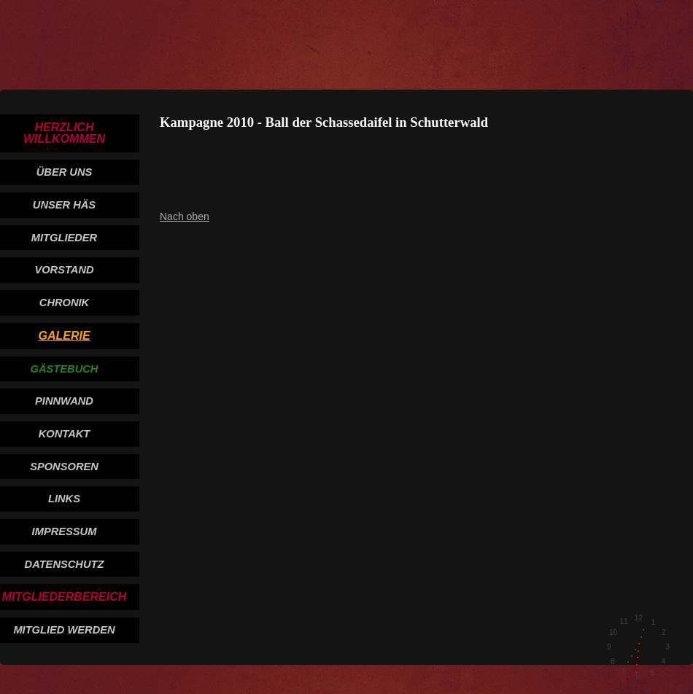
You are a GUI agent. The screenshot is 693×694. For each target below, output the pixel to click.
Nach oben (184, 216)
